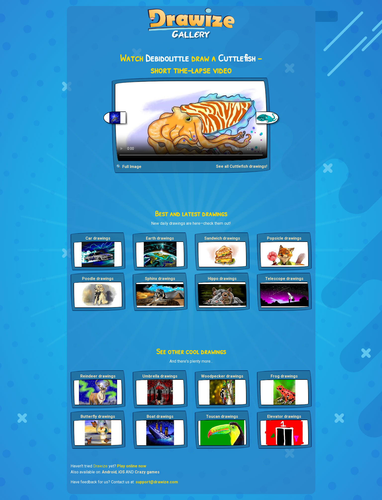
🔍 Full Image (128, 166)
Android (109, 472)
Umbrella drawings (159, 376)
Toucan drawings (222, 416)
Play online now (131, 466)
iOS (121, 472)
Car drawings (97, 238)
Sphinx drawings (160, 278)
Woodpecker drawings (222, 376)
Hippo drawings (222, 278)
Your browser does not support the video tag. (191, 121)
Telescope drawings (284, 278)
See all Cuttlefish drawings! (241, 166)
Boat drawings (160, 416)
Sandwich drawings (222, 238)
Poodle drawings (98, 278)
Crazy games (147, 472)
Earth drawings (160, 238)
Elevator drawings (284, 416)
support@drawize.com (156, 482)
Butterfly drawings (98, 416)
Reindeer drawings (98, 376)
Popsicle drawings (284, 238)
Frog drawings (284, 376)
